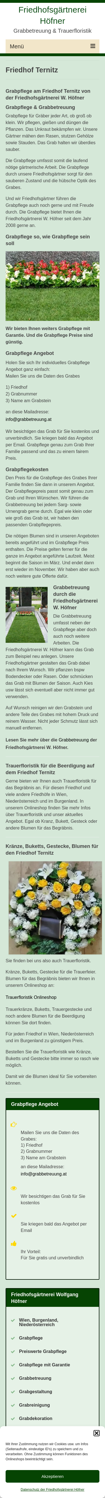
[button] (96, 1433)
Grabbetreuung (74, 740)
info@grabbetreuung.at (29, 419)
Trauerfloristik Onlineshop (31, 997)
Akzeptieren (52, 1476)
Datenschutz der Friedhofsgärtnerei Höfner (52, 1490)
